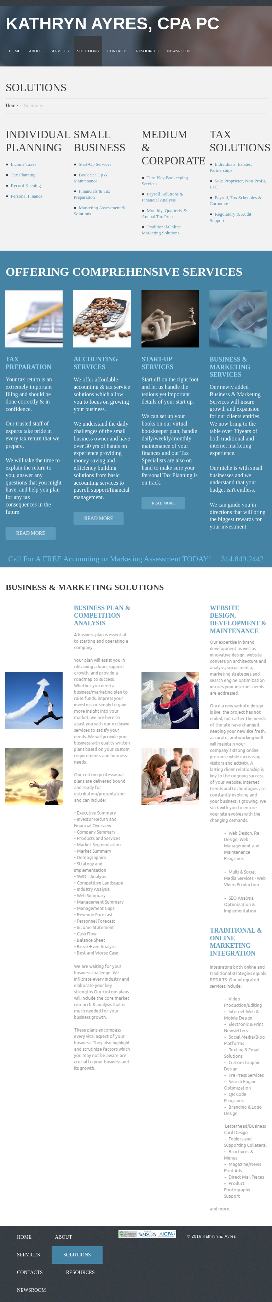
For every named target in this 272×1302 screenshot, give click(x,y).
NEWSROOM (178, 50)
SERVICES (60, 50)
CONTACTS (117, 50)
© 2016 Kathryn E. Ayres (212, 1235)
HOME (14, 50)
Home (12, 104)
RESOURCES (147, 50)
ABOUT (35, 50)
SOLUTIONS (88, 50)
